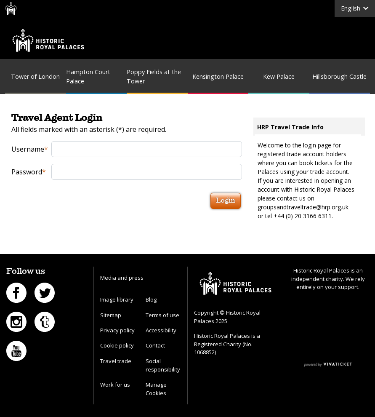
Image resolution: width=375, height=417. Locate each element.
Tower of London (35, 76)
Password (28, 171)
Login (225, 201)
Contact (155, 345)
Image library (116, 299)
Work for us (115, 384)
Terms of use (162, 315)
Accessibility (161, 330)
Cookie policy (117, 345)
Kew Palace (279, 76)
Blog (151, 299)
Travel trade (115, 361)
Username (28, 149)
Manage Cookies (156, 389)
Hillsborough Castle (339, 76)
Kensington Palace (218, 76)
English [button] (355, 8)
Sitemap (110, 315)
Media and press (122, 277)
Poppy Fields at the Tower (154, 76)
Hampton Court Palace (88, 76)
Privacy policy (117, 330)
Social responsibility (163, 365)
